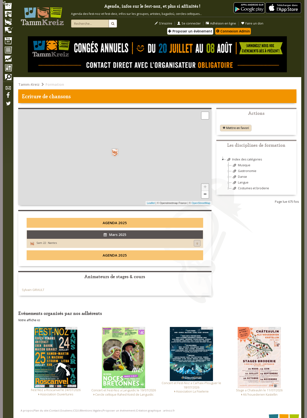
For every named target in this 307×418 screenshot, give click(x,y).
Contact (54, 410)
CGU (76, 410)
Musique (241, 165)
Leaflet (151, 203)
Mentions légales (91, 410)
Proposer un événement (119, 410)
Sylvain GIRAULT (33, 290)
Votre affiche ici (29, 320)
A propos (27, 410)
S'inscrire (163, 23)
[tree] (256, 176)
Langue (240, 182)
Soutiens (66, 410)
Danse (239, 177)
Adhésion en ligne (221, 23)
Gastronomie (244, 171)
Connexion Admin (233, 31)
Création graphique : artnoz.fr (155, 410)
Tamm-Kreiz (29, 84)
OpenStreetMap (201, 203)
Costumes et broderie (250, 188)
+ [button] (205, 187)
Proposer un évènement (190, 31)
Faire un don (252, 23)
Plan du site (41, 410)
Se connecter (189, 23)
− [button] (205, 194)
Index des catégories (244, 159)
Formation (55, 84)
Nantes (52, 243)
